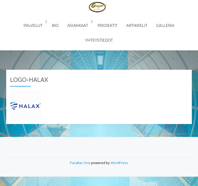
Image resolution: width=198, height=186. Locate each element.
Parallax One (80, 124)
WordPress (119, 124)
